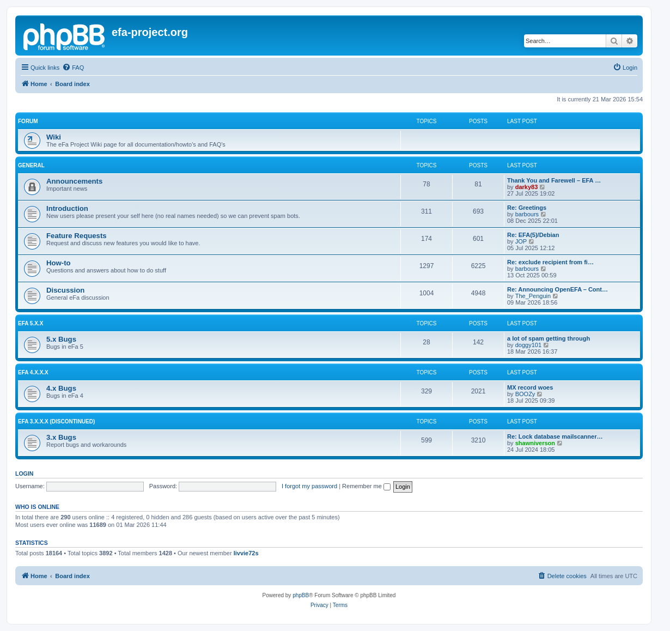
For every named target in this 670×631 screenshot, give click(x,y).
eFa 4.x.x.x (33, 372)
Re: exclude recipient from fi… (550, 262)
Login (24, 473)
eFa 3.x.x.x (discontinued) (56, 421)
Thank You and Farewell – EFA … (554, 180)
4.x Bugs (61, 388)
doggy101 (528, 345)
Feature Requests (76, 236)
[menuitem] (73, 67)
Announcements (74, 181)
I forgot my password (309, 486)
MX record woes (530, 387)
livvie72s (246, 553)
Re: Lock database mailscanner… (554, 436)
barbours (527, 214)
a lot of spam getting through (548, 338)
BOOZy (525, 394)
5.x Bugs (61, 339)
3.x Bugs (61, 437)
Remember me (366, 486)
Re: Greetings (526, 207)
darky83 (526, 187)
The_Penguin (533, 296)
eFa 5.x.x (30, 323)
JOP (521, 241)
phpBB (301, 595)
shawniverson (535, 443)
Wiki (53, 137)
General (31, 165)
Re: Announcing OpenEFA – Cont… (557, 289)
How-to (58, 263)
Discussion (65, 290)
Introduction (67, 208)
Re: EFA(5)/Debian (533, 235)
